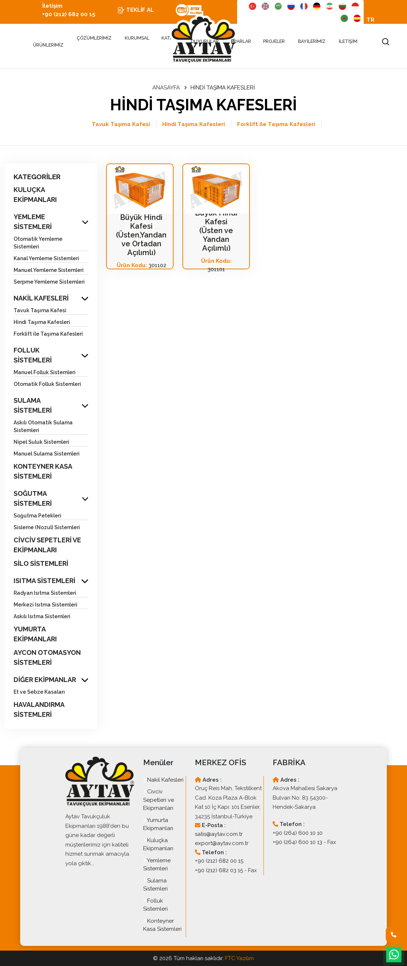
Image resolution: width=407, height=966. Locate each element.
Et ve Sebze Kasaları (39, 692)
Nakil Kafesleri (163, 780)
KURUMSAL (137, 38)
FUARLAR (241, 41)
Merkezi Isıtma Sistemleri (45, 605)
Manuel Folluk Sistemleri (45, 372)
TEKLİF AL (135, 10)
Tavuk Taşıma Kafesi (121, 124)
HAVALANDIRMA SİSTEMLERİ (39, 709)
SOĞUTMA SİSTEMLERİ (33, 498)
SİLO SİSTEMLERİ (41, 563)
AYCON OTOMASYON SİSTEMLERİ (47, 657)
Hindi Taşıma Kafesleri (193, 124)
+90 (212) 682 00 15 (219, 861)
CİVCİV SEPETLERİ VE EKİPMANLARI (47, 545)
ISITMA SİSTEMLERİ (44, 581)
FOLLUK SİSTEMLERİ (33, 355)
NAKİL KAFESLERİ (41, 298)
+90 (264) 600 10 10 (298, 833)
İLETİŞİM (348, 41)
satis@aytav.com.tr (219, 834)
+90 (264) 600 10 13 (297, 842)
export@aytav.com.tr (221, 843)
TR (370, 19)
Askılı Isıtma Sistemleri (42, 616)
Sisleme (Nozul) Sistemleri (47, 527)
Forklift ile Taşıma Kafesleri (276, 124)
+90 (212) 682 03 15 (219, 870)
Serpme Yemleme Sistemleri (49, 282)
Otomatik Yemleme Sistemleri (38, 243)
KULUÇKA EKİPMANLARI (35, 194)
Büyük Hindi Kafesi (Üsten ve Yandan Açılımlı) (216, 230)
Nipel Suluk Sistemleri (41, 442)
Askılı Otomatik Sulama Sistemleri (43, 426)
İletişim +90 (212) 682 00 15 (68, 10)
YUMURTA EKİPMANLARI (35, 634)
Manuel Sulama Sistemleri (47, 454)
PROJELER (274, 41)
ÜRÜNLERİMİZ (48, 42)
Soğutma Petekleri (37, 516)
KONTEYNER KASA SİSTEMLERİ (43, 471)
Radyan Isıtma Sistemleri (45, 593)
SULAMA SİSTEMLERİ (33, 405)
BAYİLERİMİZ (312, 41)
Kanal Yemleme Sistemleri (46, 258)
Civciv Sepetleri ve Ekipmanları (158, 799)
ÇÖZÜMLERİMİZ (94, 38)
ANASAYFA (166, 87)
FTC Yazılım (239, 958)
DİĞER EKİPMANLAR (45, 679)
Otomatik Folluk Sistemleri (47, 384)
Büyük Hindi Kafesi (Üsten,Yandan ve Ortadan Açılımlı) (141, 235)
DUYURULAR (205, 41)
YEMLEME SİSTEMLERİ (33, 222)
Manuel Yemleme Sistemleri (49, 270)
